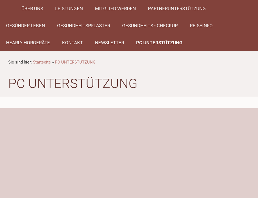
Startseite (42, 62)
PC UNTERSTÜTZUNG (75, 62)
